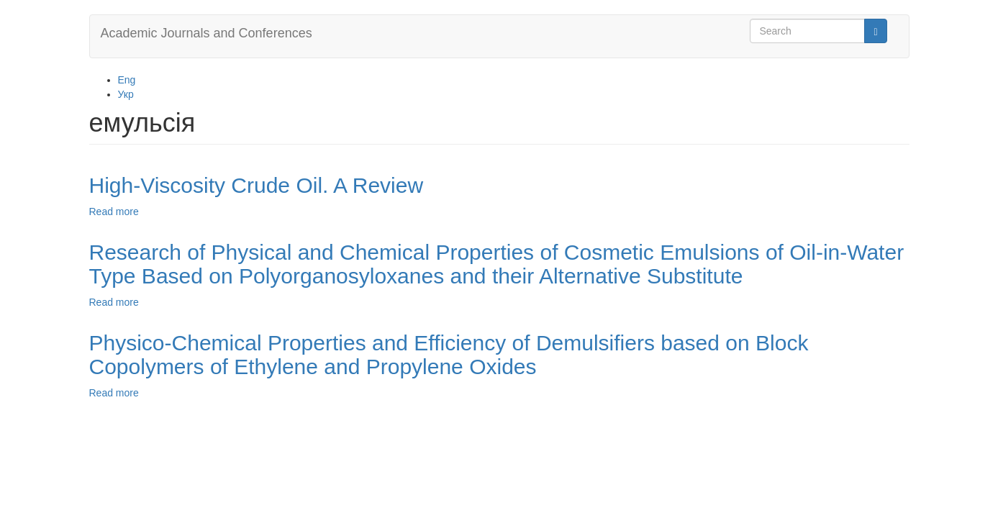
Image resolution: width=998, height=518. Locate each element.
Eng (127, 80)
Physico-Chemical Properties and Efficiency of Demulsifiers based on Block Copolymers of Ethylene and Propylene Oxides (449, 354)
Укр (126, 94)
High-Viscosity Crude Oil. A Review (256, 185)
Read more (114, 211)
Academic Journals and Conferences (206, 33)
